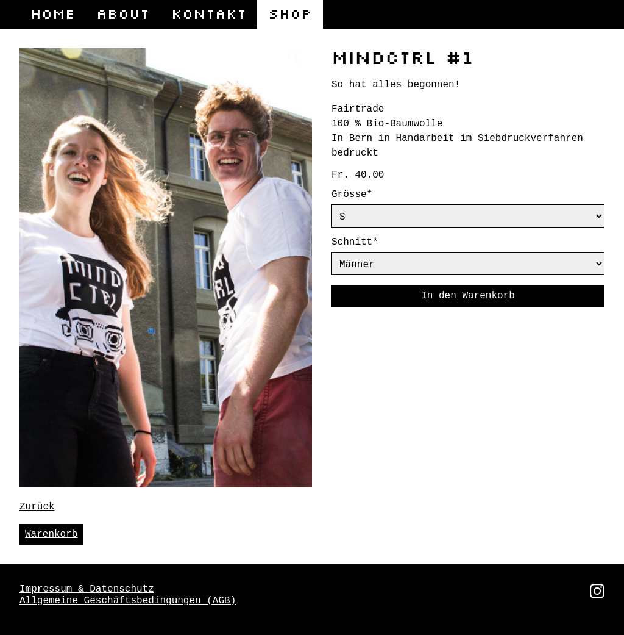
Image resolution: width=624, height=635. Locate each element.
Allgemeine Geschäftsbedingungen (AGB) (128, 599)
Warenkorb (51, 533)
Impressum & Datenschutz (87, 588)
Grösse (363, 194)
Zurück (37, 505)
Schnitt (363, 244)
